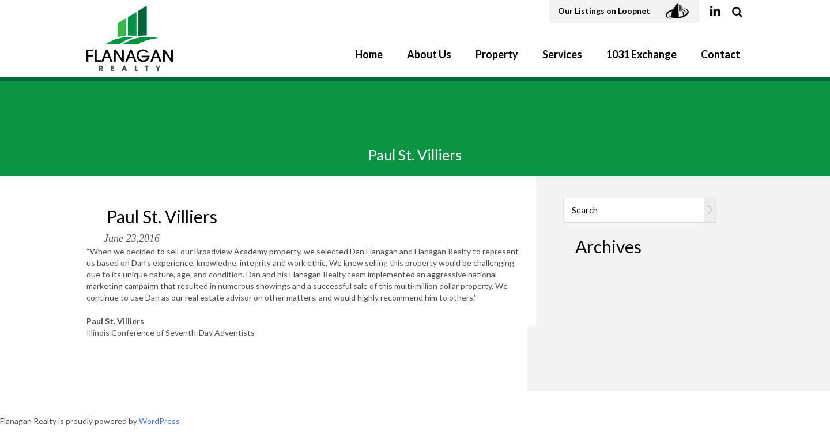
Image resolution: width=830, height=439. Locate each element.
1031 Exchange (641, 54)
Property (497, 54)
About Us (429, 54)
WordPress (159, 421)
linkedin (715, 11)
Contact (720, 54)
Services (562, 54)
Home (369, 54)
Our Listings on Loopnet (624, 11)
